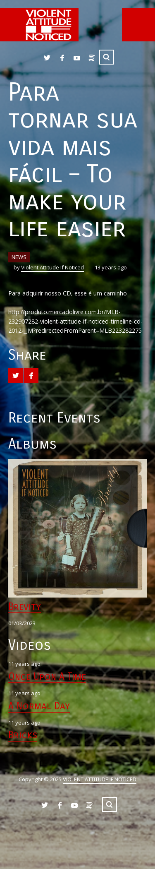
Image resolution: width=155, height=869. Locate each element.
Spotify (91, 57)
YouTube (76, 57)
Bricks (22, 735)
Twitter (47, 57)
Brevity (24, 606)
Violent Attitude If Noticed (52, 267)
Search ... (106, 57)
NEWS (19, 257)
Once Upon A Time (47, 676)
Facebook (62, 57)
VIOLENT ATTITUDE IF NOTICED (99, 779)
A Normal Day (39, 706)
